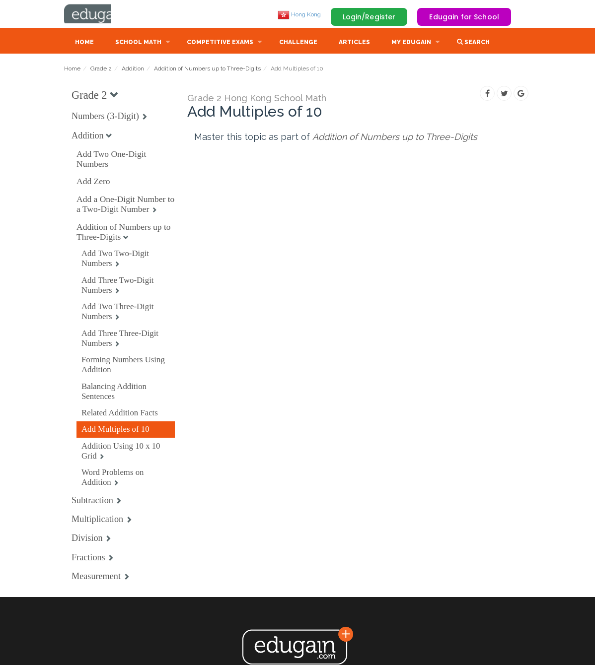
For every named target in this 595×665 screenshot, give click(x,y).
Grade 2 (101, 69)
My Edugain (411, 43)
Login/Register (369, 17)
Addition (133, 69)
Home (84, 43)
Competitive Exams (220, 43)
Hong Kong (299, 14)
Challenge (298, 43)
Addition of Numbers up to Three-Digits (207, 69)
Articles (354, 43)
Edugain (101, 14)
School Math (138, 43)
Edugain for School (464, 17)
